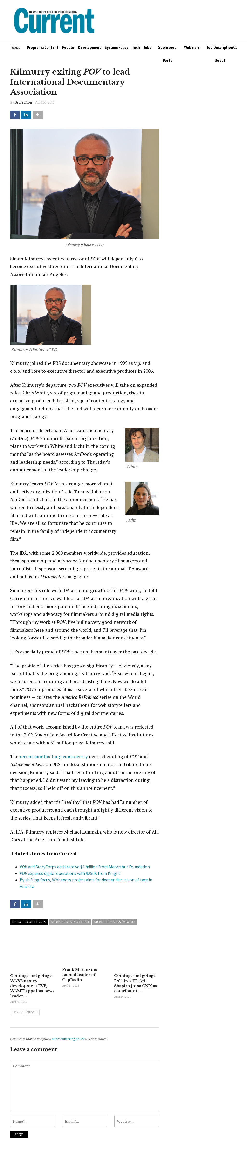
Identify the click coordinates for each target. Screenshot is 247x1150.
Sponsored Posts (167, 49)
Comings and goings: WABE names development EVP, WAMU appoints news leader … (32, 985)
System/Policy (116, 47)
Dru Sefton (23, 102)
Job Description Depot (220, 49)
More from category (114, 922)
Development (89, 47)
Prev (17, 1012)
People (68, 47)
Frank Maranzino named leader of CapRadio (79, 981)
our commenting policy (68, 1039)
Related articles (29, 922)
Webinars (191, 47)
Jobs (147, 47)
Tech (136, 47)
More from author (70, 922)
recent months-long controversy (54, 756)
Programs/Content (42, 47)
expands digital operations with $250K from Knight (70, 873)
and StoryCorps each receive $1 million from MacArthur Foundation (85, 867)
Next (32, 1012)
